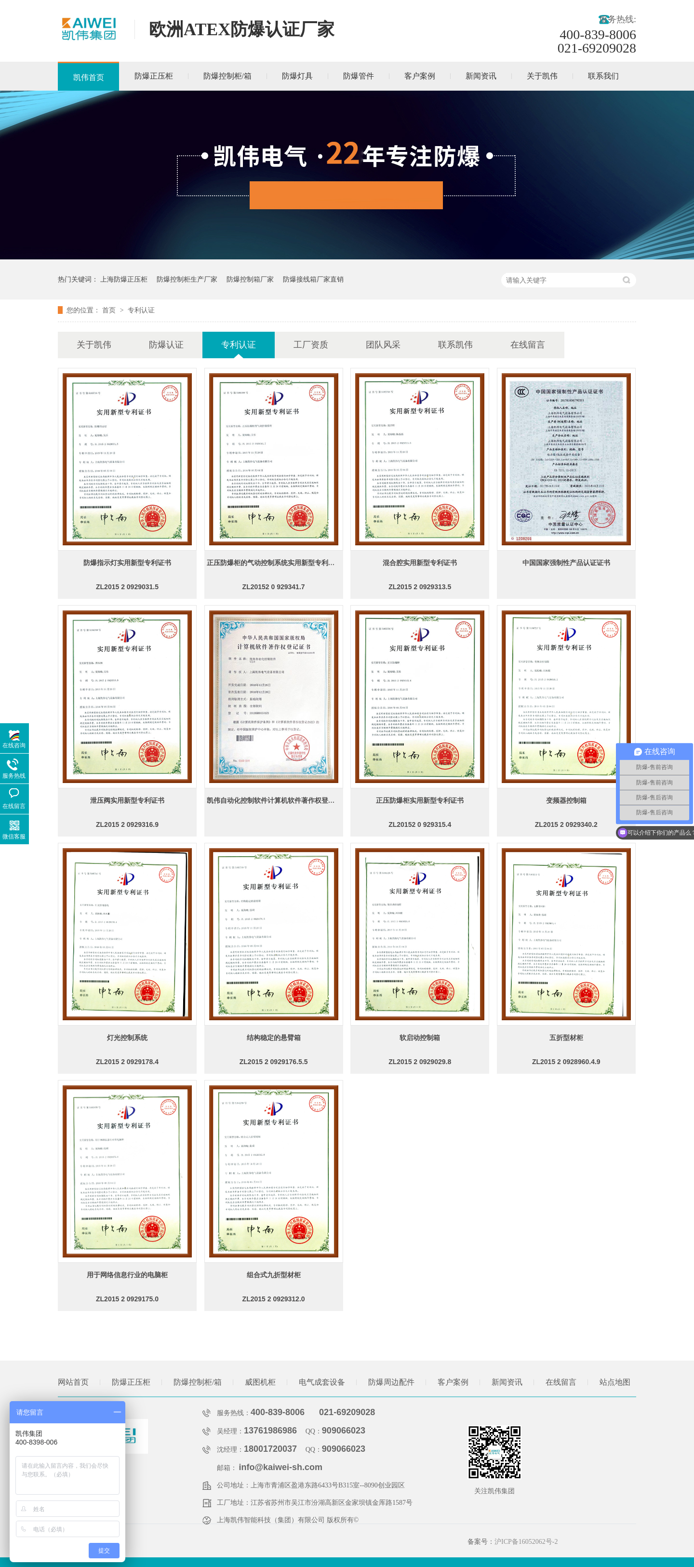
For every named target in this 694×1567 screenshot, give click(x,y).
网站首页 (73, 1382)
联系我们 (603, 76)
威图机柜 (260, 1382)
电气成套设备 (322, 1382)
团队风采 (383, 345)
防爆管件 (358, 76)
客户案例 (419, 76)
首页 (110, 310)
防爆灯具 (297, 76)
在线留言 (527, 345)
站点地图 (615, 1382)
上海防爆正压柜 (123, 279)
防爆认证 (166, 345)
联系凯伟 (455, 345)
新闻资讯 (481, 76)
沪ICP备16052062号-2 (526, 1541)
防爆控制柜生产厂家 (187, 279)
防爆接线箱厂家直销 (313, 279)
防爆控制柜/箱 (227, 76)
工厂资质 (311, 345)
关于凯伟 (542, 76)
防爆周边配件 (391, 1382)
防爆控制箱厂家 (250, 279)
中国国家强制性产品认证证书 (566, 563)
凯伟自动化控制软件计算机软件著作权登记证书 (277, 800)
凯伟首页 (88, 77)
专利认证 (141, 310)
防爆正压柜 (153, 76)
